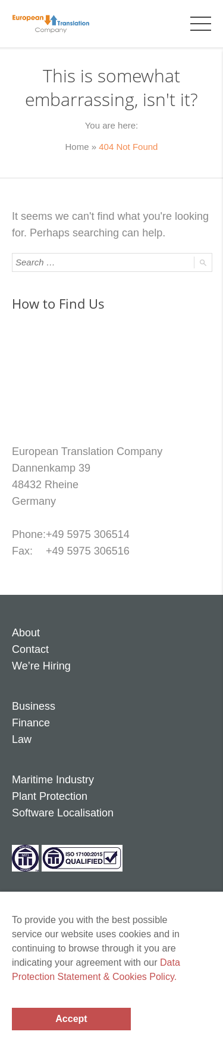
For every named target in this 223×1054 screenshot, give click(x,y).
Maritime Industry (53, 780)
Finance (31, 723)
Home (77, 147)
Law (22, 739)
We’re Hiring (41, 666)
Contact (30, 649)
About (26, 633)
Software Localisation (63, 813)
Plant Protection (49, 796)
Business (33, 706)
